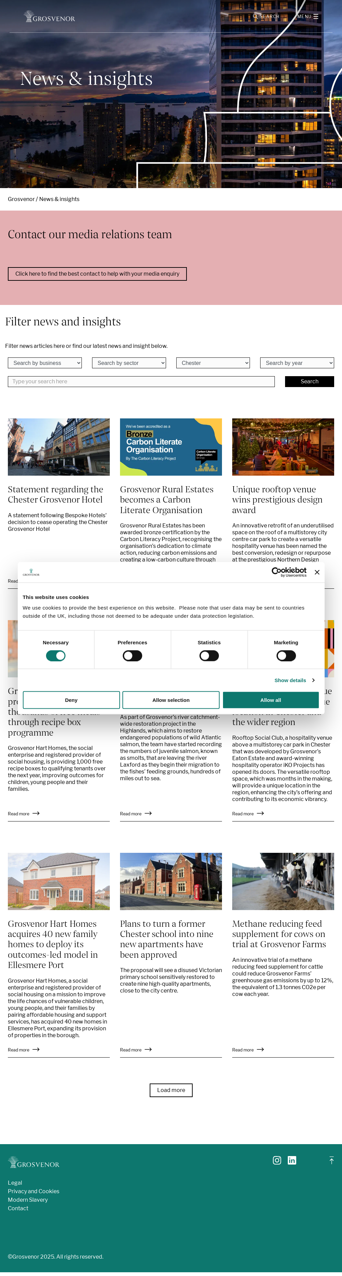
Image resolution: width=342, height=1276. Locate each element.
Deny (71, 700)
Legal (15, 1186)
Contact (18, 1212)
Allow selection (171, 700)
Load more (171, 1094)
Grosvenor (21, 203)
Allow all (271, 700)
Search (309, 385)
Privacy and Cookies (33, 1195)
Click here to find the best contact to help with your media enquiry (97, 278)
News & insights (59, 203)
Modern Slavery (28, 1203)
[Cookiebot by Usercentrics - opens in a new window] (277, 572)
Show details (290, 680)
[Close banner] (317, 572)
